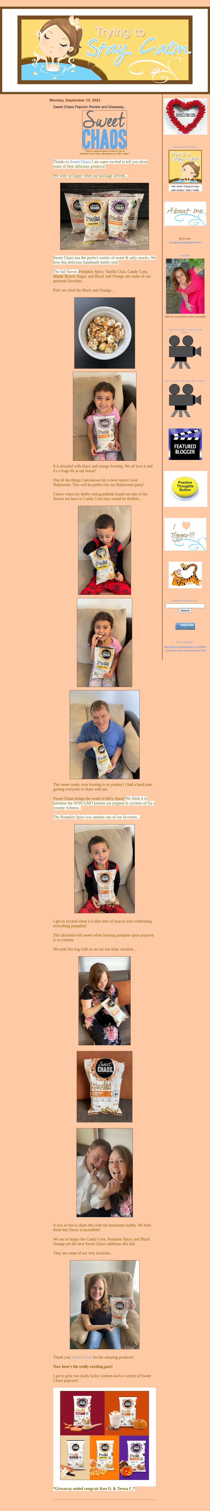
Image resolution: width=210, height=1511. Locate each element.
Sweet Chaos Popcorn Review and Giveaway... (89, 107)
